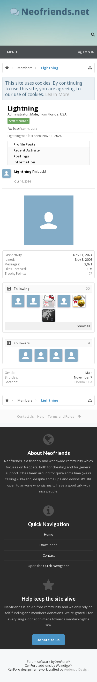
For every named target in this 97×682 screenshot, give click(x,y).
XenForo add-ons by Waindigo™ (48, 665)
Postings (21, 156)
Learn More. (57, 94)
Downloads (48, 544)
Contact (49, 555)
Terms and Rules (61, 416)
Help (40, 416)
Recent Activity (26, 150)
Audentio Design (76, 669)
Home (48, 534)
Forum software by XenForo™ (48, 661)
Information (24, 162)
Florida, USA (83, 382)
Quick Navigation (56, 565)
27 (90, 273)
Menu (10, 52)
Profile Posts (24, 144)
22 (88, 289)
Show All (83, 326)
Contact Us (25, 416)
